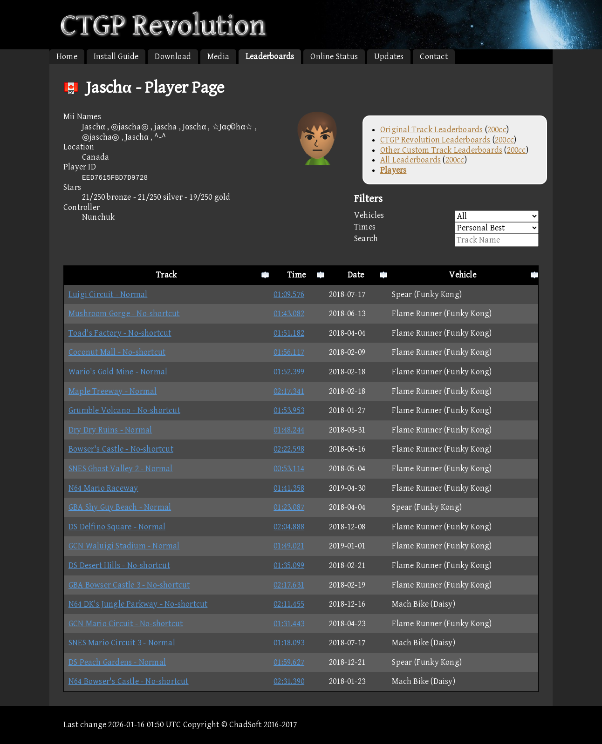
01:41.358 (289, 488)
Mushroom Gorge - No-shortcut (124, 313)
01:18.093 (289, 643)
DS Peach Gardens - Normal (117, 662)
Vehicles (446, 216)
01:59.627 (289, 662)
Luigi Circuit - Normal (107, 294)
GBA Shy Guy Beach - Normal (119, 507)
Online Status (334, 56)
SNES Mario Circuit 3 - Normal (121, 643)
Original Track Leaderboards (431, 130)
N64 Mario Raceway (103, 488)
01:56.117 (289, 352)
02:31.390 (289, 681)
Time (296, 275)
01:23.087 (289, 507)
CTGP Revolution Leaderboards (435, 140)
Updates (389, 56)
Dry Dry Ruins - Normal (110, 430)
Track (166, 275)
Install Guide (116, 56)
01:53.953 (289, 410)
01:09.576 (289, 294)
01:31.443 (289, 624)
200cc (496, 130)
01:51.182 (289, 333)
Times (446, 228)
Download (173, 56)
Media (218, 56)
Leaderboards (270, 56)
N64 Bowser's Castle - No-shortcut (128, 681)
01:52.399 (289, 372)
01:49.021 (289, 546)
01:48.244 (289, 430)
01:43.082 (289, 313)
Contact (433, 56)
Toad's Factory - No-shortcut (119, 333)
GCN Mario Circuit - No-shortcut (125, 624)
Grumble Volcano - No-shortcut (124, 410)
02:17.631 (289, 585)
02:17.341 (289, 391)
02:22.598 (289, 449)
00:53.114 (289, 468)
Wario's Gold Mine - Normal (117, 372)
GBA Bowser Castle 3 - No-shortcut (129, 585)
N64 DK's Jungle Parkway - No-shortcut (137, 604)
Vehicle (462, 275)
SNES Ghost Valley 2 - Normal (120, 468)
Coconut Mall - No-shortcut (116, 352)
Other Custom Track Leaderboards (441, 150)
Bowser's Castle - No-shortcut (120, 449)
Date (356, 275)
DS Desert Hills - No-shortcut (119, 565)
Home (66, 56)
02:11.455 (289, 604)
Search (446, 240)
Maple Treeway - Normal (112, 391)
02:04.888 (289, 527)
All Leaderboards (410, 160)
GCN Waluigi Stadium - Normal (124, 546)
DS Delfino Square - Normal (116, 527)
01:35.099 (289, 565)
